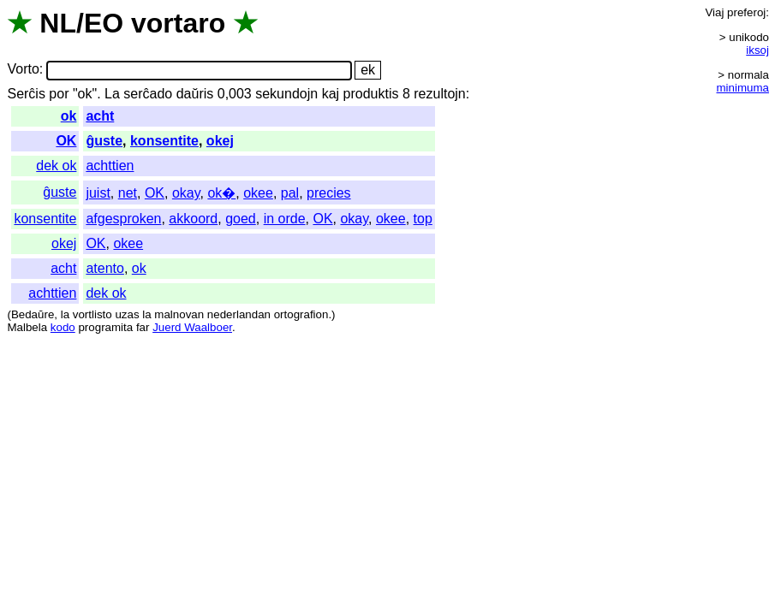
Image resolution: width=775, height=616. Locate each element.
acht (100, 116)
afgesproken (123, 218)
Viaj (714, 12)
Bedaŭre (32, 314)
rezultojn (439, 93)
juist (98, 193)
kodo (63, 327)
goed (240, 218)
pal (290, 193)
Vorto (23, 69)
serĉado (147, 93)
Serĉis (26, 93)
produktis (371, 93)
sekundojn (286, 93)
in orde (285, 218)
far (143, 327)
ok (69, 116)
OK (66, 140)
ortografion (301, 314)
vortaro (178, 23)
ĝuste (104, 140)
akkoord (193, 218)
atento (104, 268)
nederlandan (239, 314)
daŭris (195, 93)
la (65, 314)
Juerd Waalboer (192, 327)
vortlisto (92, 314)
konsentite (164, 140)
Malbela (27, 327)
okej (220, 140)
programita (105, 327)
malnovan (179, 314)
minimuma (743, 87)
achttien (110, 165)
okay (186, 193)
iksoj (757, 50)
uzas (127, 314)
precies (329, 193)
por (59, 93)
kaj (330, 93)
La (112, 93)
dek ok (56, 165)
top (423, 218)
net (127, 193)
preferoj (746, 12)
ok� (221, 193)
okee (258, 193)
